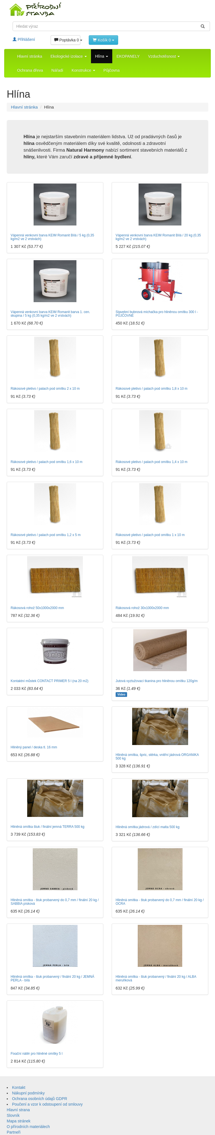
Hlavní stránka (29, 56)
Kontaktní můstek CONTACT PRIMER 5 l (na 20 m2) (49, 681)
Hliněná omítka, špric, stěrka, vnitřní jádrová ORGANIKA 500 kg (157, 756)
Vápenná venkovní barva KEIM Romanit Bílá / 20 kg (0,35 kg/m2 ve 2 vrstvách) (158, 237)
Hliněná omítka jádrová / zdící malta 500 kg (147, 827)
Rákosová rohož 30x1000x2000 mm (142, 608)
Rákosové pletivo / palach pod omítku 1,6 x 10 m (46, 462)
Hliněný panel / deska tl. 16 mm (34, 747)
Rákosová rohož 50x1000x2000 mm (37, 608)
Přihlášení (24, 39)
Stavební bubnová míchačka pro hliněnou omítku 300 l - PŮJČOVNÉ (157, 314)
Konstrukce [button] (83, 70)
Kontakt (18, 1087)
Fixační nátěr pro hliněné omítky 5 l (36, 1054)
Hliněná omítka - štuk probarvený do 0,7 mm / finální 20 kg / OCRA (160, 902)
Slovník (13, 1115)
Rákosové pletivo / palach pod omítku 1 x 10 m (150, 535)
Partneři (13, 1132)
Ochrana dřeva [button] (30, 70)
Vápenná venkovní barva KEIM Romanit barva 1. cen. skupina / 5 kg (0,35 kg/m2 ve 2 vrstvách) (50, 314)
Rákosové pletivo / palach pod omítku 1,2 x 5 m (46, 535)
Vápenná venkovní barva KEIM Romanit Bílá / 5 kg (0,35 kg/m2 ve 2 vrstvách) (52, 237)
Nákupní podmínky (28, 1093)
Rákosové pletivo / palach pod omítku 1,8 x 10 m (151, 389)
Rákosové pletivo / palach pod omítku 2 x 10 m (45, 389)
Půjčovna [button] (112, 70)
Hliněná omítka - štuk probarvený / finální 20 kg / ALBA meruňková (156, 978)
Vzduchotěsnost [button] (164, 56)
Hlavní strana (18, 1110)
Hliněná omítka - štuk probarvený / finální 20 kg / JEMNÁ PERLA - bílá (52, 978)
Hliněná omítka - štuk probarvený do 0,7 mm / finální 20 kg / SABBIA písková (55, 902)
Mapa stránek (19, 1121)
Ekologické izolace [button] (68, 56)
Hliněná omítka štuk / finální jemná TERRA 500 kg (48, 827)
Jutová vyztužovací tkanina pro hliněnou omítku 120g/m (157, 681)
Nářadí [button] (57, 70)
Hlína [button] (101, 56)
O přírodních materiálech (28, 1126)
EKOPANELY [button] (128, 56)
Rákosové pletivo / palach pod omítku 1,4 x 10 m (151, 462)
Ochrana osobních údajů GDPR (39, 1098)
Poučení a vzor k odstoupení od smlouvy (47, 1104)
